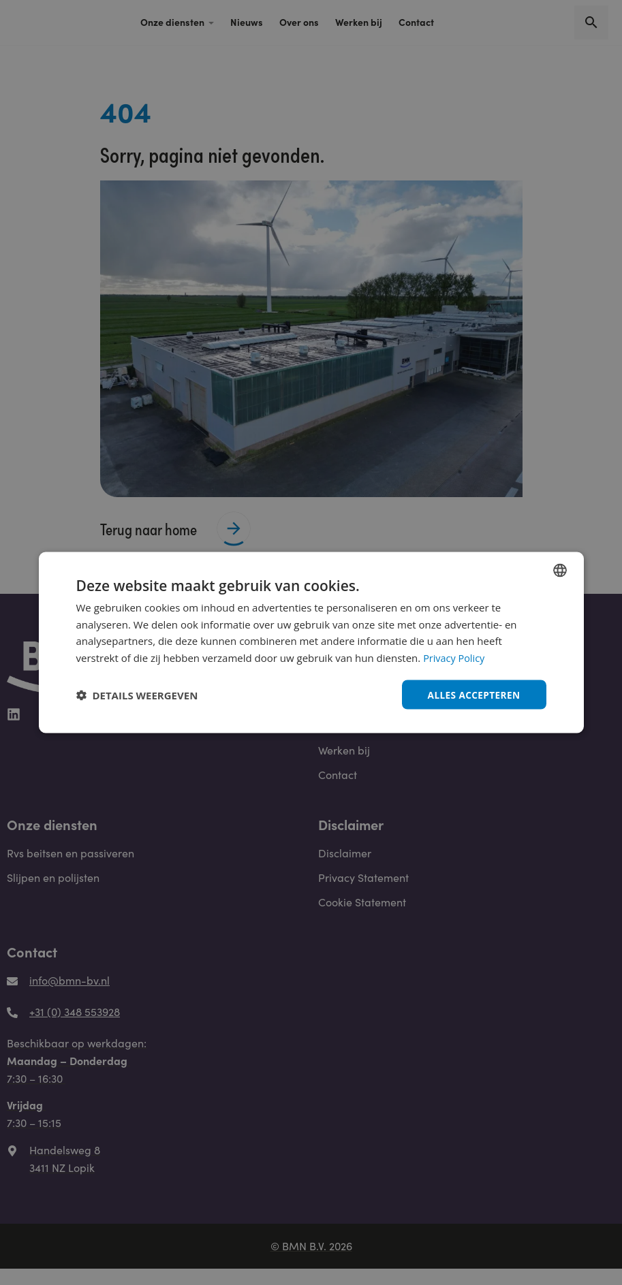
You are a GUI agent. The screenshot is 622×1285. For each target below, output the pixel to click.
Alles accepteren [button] (472, 694)
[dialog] (311, 642)
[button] (137, 694)
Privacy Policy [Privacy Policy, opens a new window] (455, 657)
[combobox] (560, 569)
